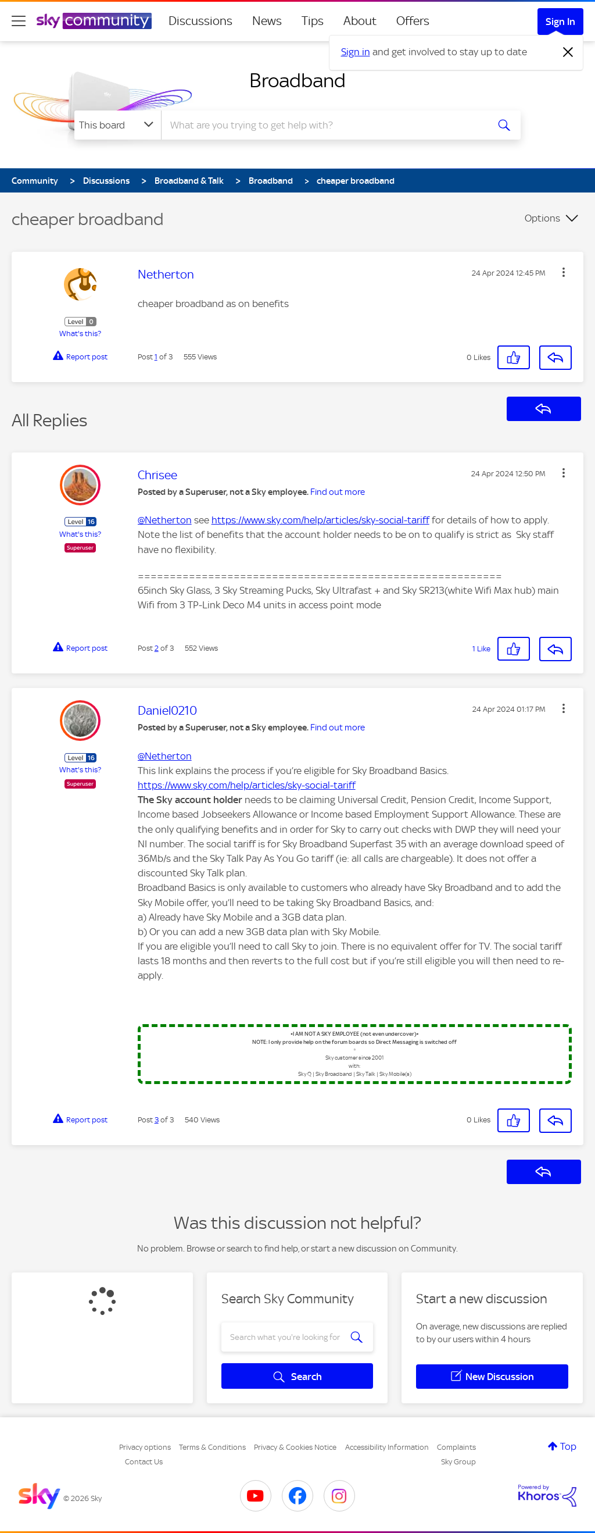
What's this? (80, 333)
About (360, 21)
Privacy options (145, 1447)
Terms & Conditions (212, 1447)
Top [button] (568, 1446)
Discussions (200, 21)
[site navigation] (19, 21)
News (267, 21)
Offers (412, 21)
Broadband (297, 80)
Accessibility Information (387, 1447)
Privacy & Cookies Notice (295, 1447)
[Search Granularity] (117, 125)
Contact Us (144, 1461)
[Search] (323, 125)
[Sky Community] (94, 21)
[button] (563, 272)
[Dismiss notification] (568, 52)
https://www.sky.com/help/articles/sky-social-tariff (320, 520)
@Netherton (165, 520)
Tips (313, 21)
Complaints (456, 1447)
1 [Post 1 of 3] (156, 356)
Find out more (337, 492)
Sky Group (458, 1461)
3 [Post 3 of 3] (157, 1119)
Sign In (560, 21)
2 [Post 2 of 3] (157, 648)
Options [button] (542, 218)
